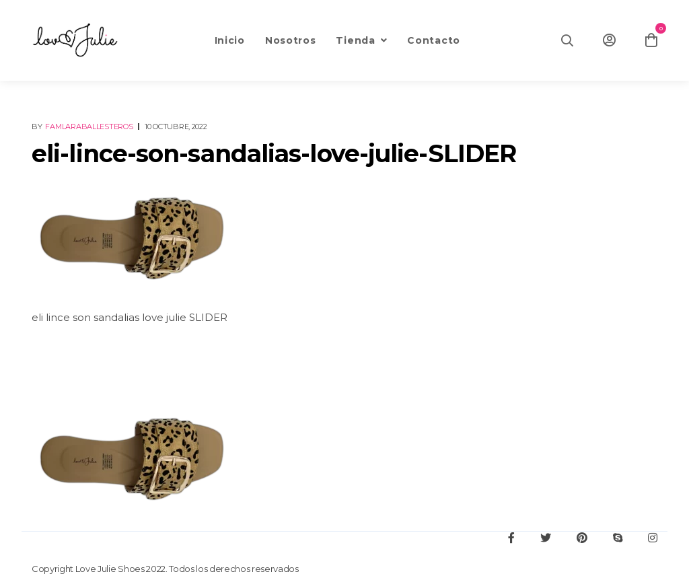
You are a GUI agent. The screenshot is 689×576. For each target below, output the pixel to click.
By (83, 126)
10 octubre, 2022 (176, 126)
